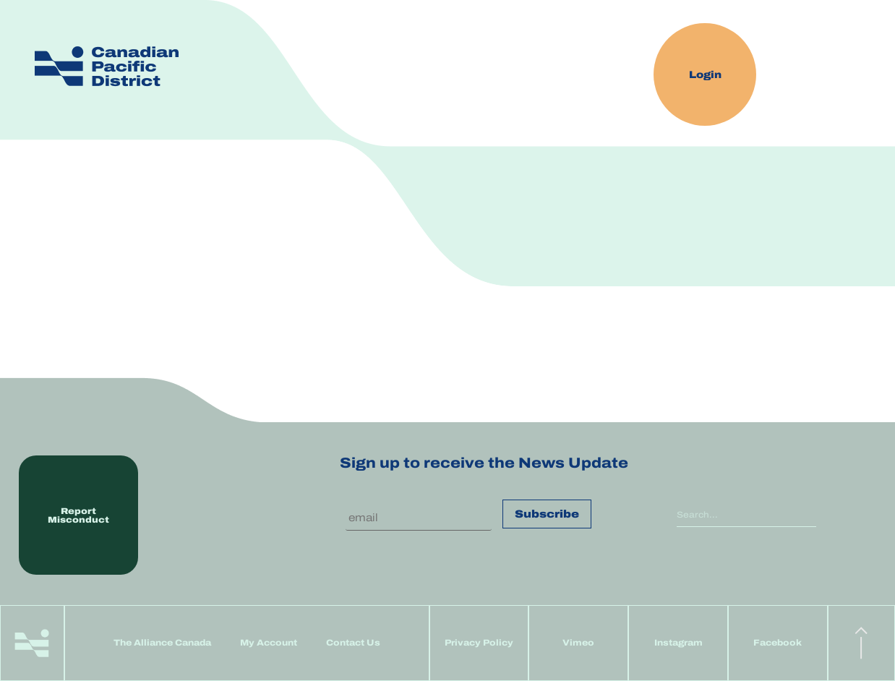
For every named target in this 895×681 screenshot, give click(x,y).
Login (705, 74)
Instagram (678, 643)
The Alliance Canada (162, 643)
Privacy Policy (479, 643)
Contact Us (353, 643)
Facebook (777, 643)
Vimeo (578, 643)
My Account (268, 643)
